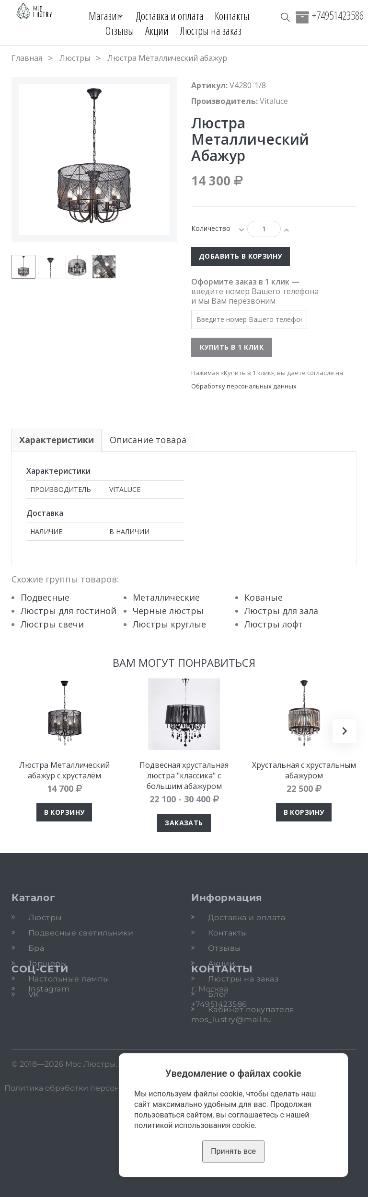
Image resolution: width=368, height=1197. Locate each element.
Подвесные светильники (80, 932)
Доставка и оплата (173, 16)
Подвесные (45, 597)
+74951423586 (338, 15)
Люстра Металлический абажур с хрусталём (64, 770)
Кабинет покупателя (251, 1009)
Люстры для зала (281, 610)
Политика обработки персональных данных (92, 1187)
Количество (210, 228)
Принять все (233, 1151)
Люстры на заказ (211, 30)
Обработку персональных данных (244, 386)
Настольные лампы (69, 978)
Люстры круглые (169, 624)
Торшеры (47, 963)
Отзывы (119, 30)
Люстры (74, 58)
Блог (218, 994)
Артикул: (209, 85)
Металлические (166, 597)
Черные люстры (168, 610)
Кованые (263, 597)
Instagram (48, 1059)
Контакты (235, 16)
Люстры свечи (52, 624)
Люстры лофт (273, 624)
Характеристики (56, 439)
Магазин (101, 16)
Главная (27, 58)
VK (33, 1069)
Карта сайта (272, 1187)
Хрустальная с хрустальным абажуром (304, 770)
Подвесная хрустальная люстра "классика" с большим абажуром (184, 775)
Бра (36, 948)
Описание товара (148, 439)
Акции (157, 30)
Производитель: (224, 101)
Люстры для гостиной (68, 610)
